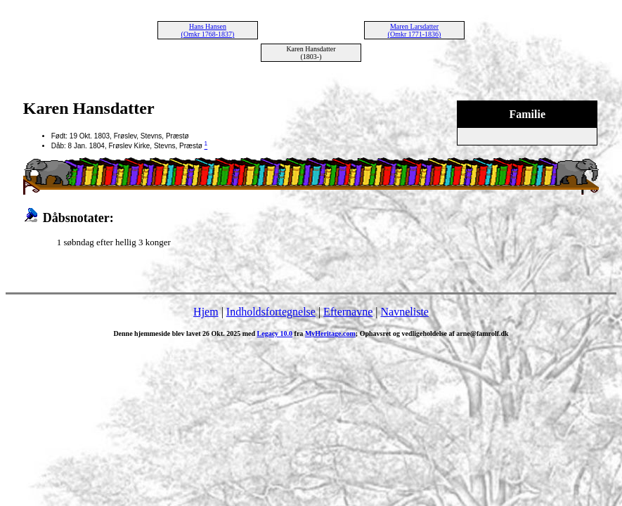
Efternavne (347, 312)
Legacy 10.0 (275, 333)
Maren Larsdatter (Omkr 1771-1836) (414, 30)
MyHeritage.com (330, 333)
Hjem (206, 312)
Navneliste (405, 312)
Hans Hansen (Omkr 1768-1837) (208, 30)
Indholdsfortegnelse (271, 312)
